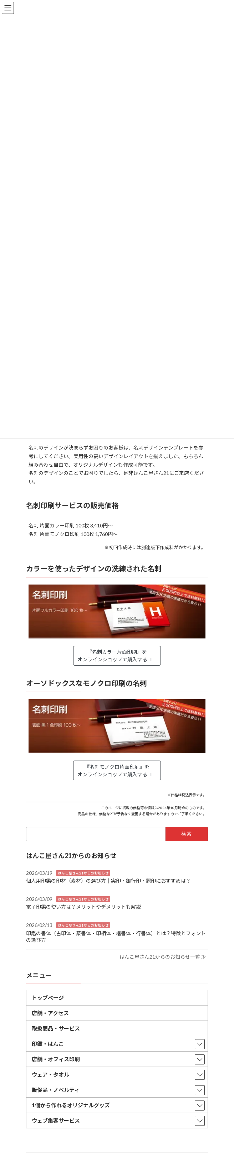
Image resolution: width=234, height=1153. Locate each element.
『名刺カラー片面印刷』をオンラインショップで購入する (116, 655)
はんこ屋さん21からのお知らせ (83, 873)
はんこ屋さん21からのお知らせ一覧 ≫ (162, 956)
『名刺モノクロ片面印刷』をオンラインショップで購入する (116, 770)
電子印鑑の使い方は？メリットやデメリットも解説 (83, 907)
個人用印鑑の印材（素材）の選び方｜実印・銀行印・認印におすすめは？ (108, 881)
